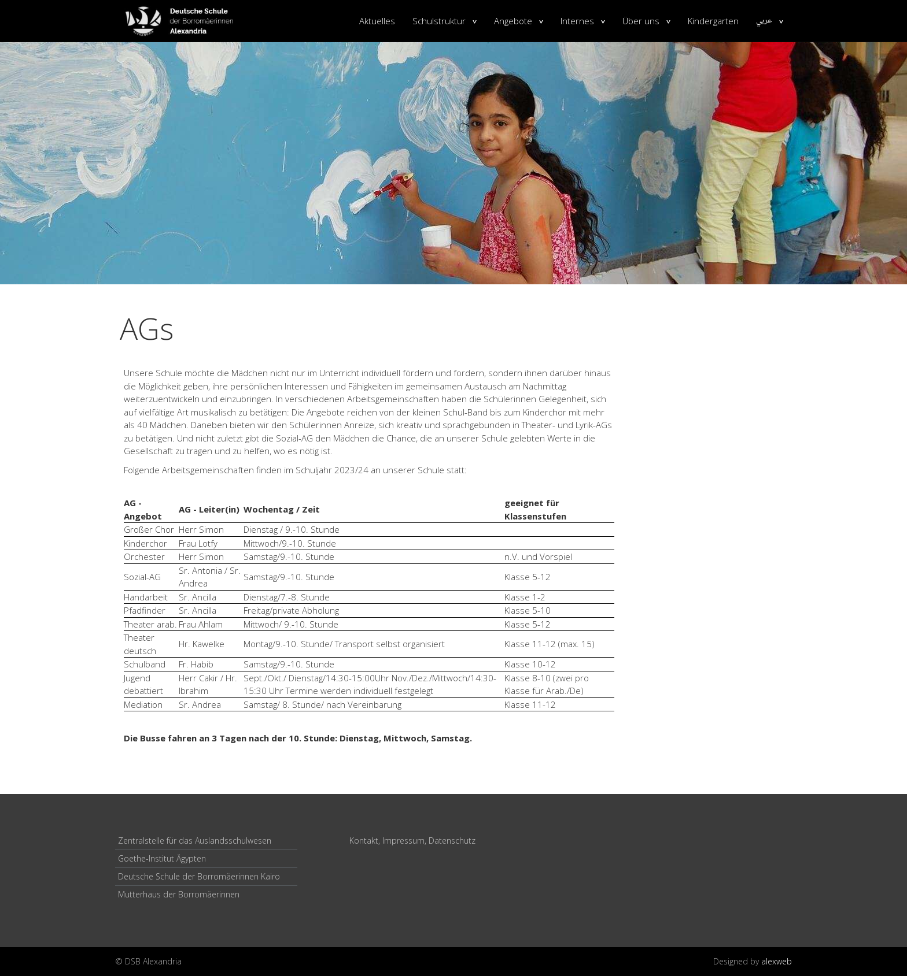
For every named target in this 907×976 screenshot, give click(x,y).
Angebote (513, 21)
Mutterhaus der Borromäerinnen (178, 894)
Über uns (640, 21)
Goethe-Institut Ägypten (162, 858)
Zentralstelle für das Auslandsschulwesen (194, 840)
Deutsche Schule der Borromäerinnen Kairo (199, 876)
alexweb (776, 961)
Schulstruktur (439, 21)
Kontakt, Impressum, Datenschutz (412, 840)
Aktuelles (377, 21)
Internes (577, 21)
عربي (764, 20)
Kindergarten (713, 21)
